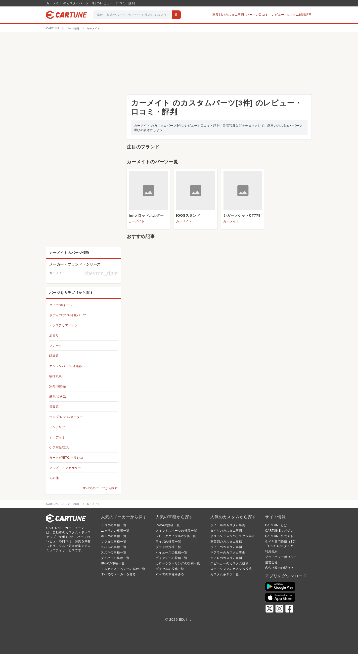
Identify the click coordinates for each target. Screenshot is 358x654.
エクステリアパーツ (63, 325)
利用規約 (271, 551)
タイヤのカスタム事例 (226, 530)
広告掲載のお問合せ (279, 568)
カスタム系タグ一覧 (224, 574)
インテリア (57, 427)
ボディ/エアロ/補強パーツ (67, 315)
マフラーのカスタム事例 (227, 552)
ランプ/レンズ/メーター (66, 417)
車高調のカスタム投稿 (226, 541)
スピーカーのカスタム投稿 (229, 563)
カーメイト (137, 221)
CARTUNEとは (276, 525)
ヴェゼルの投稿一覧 (170, 569)
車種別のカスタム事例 (228, 14)
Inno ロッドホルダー (146, 215)
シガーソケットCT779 (242, 215)
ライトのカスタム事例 (226, 547)
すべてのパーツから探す (100, 488)
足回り (54, 335)
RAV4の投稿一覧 (168, 525)
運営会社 (271, 562)
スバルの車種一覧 (113, 547)
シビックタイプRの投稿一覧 (176, 536)
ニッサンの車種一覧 (115, 530)
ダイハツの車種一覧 (115, 558)
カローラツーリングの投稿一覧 (178, 563)
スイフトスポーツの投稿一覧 (176, 530)
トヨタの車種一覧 (113, 525)
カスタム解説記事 (299, 14)
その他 (54, 478)
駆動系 (54, 356)
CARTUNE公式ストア (281, 536)
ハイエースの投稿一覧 (171, 552)
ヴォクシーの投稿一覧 (171, 558)
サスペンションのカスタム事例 (232, 536)
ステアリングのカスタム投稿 (231, 569)
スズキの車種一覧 (113, 552)
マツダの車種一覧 (113, 541)
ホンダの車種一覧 (113, 536)
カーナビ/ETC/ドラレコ (66, 457)
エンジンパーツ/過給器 (65, 366)
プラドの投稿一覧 (168, 547)
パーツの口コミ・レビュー (265, 14)
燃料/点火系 (57, 396)
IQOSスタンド (188, 215)
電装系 (54, 407)
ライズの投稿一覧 (168, 541)
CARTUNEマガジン (279, 530)
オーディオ (57, 437)
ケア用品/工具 (59, 447)
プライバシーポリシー (281, 557)
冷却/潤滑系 (57, 386)
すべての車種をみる (170, 574)
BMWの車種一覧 (113, 563)
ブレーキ (55, 345)
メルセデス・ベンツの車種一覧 (123, 569)
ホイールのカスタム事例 (227, 525)
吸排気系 (55, 376)
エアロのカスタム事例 (226, 558)
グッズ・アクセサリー (65, 468)
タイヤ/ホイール (61, 305)
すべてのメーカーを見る (118, 574)
